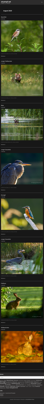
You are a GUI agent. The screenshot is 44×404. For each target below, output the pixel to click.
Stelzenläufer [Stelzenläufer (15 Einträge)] (22, 386)
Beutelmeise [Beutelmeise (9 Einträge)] (2, 380)
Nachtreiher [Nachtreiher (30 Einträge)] (8, 385)
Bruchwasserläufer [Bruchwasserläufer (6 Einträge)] (21, 380)
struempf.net (6, 2)
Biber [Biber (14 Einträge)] (5, 380)
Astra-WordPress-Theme (30, 399)
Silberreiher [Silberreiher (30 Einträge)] (13, 386)
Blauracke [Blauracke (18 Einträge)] (16, 380)
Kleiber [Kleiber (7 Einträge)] (29, 383)
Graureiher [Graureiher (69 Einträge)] (3, 383)
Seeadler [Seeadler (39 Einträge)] (2, 386)
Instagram (1, 395)
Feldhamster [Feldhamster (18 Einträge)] (36, 382)
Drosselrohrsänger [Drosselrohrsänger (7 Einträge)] (33, 380)
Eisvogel (3, 195)
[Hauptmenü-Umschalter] (42, 2)
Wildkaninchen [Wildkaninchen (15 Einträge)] (3, 387)
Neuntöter (3, 17)
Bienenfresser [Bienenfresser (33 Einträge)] (10, 380)
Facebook (1, 394)
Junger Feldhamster (6, 61)
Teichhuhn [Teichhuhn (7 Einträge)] (30, 386)
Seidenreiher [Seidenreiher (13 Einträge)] (7, 386)
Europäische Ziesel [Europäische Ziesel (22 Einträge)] (29, 382)
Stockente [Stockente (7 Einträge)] (27, 386)
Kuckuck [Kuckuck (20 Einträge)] (39, 383)
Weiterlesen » (3, 56)
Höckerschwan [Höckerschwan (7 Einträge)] (22, 383)
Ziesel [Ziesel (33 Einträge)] (7, 387)
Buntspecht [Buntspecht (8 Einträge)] (25, 380)
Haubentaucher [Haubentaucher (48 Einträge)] (15, 383)
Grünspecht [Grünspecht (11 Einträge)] (9, 383)
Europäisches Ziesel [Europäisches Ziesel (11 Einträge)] (21, 382)
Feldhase (3, 283)
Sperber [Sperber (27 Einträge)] (18, 386)
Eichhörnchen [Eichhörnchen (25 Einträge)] (39, 380)
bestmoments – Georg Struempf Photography (7, 393)
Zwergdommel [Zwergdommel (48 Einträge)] (14, 387)
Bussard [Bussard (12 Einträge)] (28, 380)
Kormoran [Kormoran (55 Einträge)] (34, 383)
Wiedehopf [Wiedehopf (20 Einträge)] (37, 386)
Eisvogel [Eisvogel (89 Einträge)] (3, 381)
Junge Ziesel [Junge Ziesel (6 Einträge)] (26, 383)
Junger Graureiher (6, 149)
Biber (2, 105)
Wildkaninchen (5, 327)
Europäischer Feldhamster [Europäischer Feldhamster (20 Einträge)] (11, 382)
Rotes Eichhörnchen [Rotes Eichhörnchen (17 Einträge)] (20, 384)
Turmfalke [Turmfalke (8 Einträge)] (33, 386)
